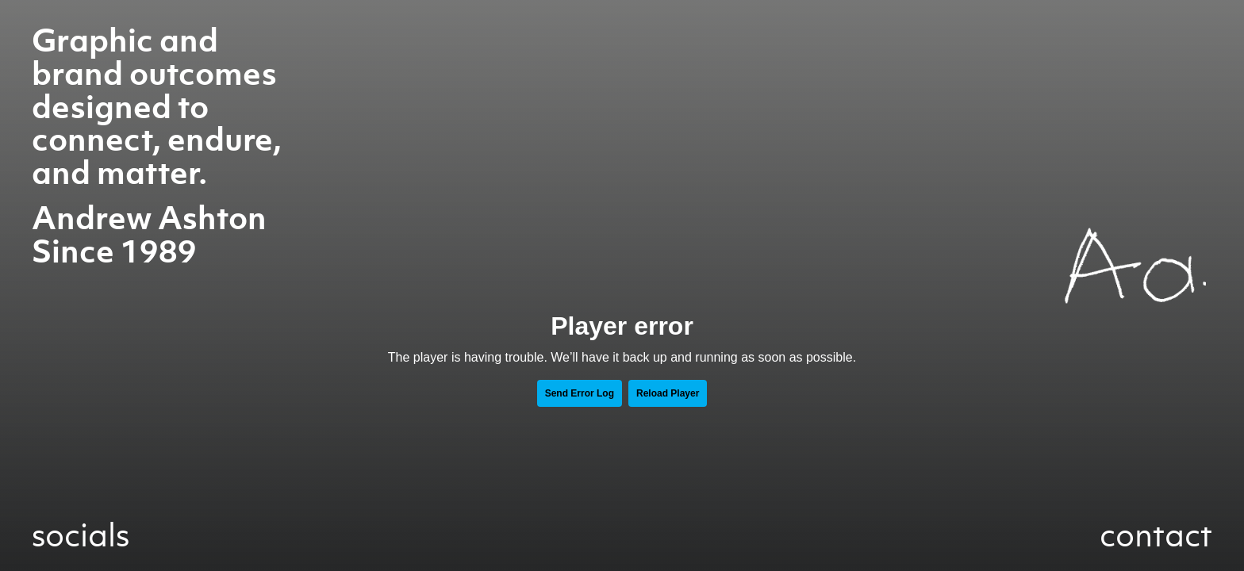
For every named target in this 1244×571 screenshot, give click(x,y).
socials (80, 534)
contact (1156, 534)
